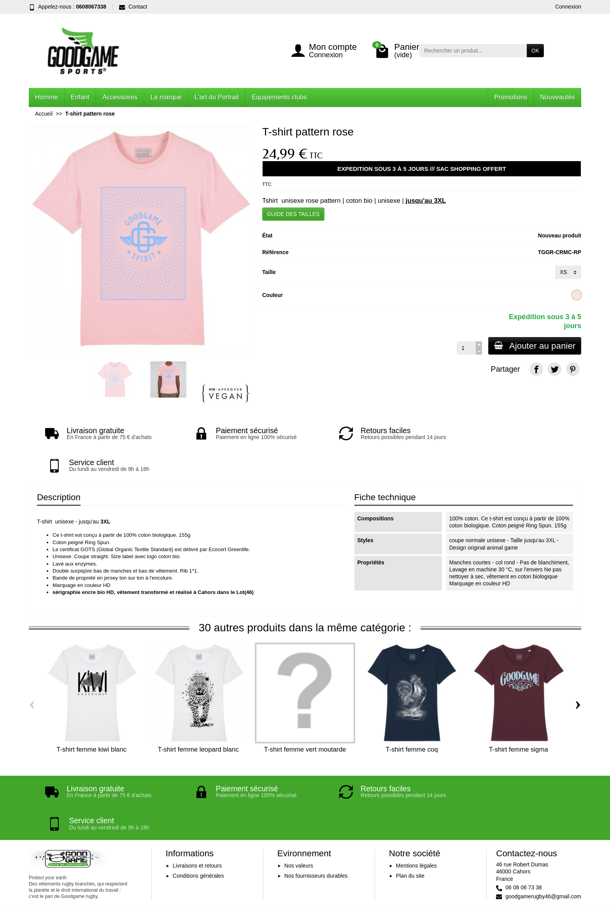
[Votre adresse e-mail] (288, 861)
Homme (46, 97)
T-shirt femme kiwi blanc (91, 717)
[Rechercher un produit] (473, 50)
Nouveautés (557, 97)
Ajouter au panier (534, 346)
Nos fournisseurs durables (316, 812)
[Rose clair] (576, 294)
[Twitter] (554, 369)
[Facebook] (536, 369)
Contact (133, 7)
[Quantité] (465, 348)
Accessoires (119, 97)
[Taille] (568, 272)
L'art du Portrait (217, 97)
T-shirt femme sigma (518, 717)
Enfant (80, 97)
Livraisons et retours (197, 802)
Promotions (511, 97)
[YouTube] (554, 873)
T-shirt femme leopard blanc (198, 717)
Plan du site (410, 812)
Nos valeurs (298, 802)
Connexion (568, 7)
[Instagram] (573, 873)
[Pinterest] (573, 369)
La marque (166, 97)
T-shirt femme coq (412, 717)
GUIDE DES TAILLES (293, 214)
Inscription (377, 862)
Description (59, 465)
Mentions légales (416, 802)
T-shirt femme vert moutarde (305, 717)
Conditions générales (198, 812)
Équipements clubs (279, 97)
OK (535, 50)
